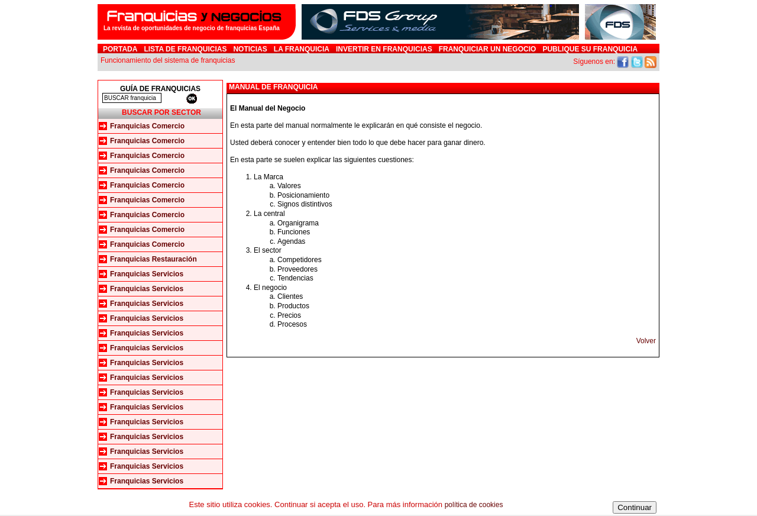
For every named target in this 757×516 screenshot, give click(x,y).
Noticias (250, 49)
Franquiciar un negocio (487, 49)
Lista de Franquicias (185, 49)
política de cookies (474, 505)
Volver (646, 341)
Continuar (634, 507)
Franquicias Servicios (146, 274)
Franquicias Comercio (147, 126)
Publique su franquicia (590, 49)
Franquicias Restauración (153, 259)
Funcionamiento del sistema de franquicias (168, 60)
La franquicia (301, 49)
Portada (120, 49)
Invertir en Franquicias (384, 49)
